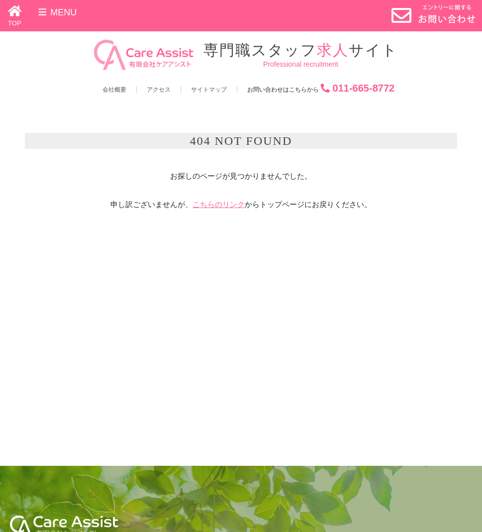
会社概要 (114, 89)
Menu (57, 12)
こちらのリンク (219, 204)
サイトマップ (209, 89)
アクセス (159, 89)
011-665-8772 (364, 88)
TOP (14, 23)
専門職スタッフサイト (300, 50)
